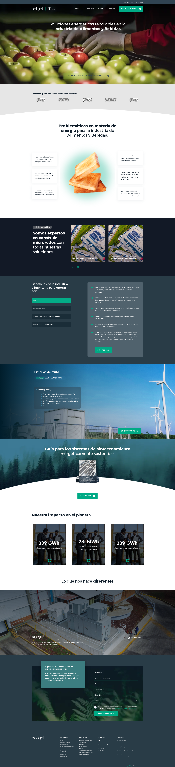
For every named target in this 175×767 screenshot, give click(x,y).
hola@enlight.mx (123, 747)
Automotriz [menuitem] (82, 743)
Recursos (111, 9)
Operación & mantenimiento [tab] (43, 324)
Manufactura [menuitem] (83, 747)
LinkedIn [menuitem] (101, 748)
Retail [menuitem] (81, 749)
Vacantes (120, 755)
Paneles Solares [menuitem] (65, 743)
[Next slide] (78, 266)
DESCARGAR (87, 496)
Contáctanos (129, 431)
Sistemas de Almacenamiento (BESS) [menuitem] (68, 746)
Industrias (90, 9)
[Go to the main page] (43, 9)
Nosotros (101, 9)
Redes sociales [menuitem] (103, 745)
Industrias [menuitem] (83, 737)
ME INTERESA (103, 350)
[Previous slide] (72, 266)
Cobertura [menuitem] (63, 756)
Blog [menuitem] (99, 741)
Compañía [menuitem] (63, 751)
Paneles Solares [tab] (39, 309)
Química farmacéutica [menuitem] (86, 753)
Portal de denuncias (124, 757)
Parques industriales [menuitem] (85, 741)
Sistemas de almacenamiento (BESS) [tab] (46, 317)
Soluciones (78, 9)
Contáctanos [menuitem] (122, 741)
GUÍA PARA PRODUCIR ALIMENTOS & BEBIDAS (87, 76)
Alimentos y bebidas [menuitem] (85, 751)
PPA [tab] (34, 301)
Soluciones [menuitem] (64, 737)
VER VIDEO (134, 638)
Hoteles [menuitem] (81, 745)
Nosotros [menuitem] (63, 754)
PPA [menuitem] (61, 741)
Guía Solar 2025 (131, 9)
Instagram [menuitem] (101, 750)
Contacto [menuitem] (121, 737)
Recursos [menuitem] (101, 737)
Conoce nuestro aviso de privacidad (125, 709)
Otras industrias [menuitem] (84, 755)
